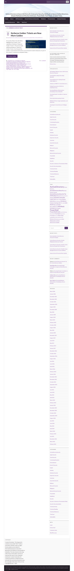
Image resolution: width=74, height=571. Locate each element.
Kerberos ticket (9, 67)
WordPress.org (53, 532)
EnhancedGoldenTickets (22, 64)
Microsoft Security (16, 37)
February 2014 (53, 433)
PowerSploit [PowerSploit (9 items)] (57, 213)
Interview (52, 140)
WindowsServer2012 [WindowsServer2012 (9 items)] (55, 220)
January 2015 (53, 405)
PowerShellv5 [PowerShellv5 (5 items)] (52, 213)
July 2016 (52, 361)
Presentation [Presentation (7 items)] (52, 215)
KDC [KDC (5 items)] (55, 201)
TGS (31, 68)
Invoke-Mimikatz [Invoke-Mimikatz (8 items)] (62, 199)
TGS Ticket (8, 69)
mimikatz (28, 67)
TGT (12, 69)
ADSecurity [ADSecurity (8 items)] (58, 195)
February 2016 (53, 371)
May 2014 (52, 426)
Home (6, 18)
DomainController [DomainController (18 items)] (59, 197)
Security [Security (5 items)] (56, 215)
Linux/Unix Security (54, 142)
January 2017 (53, 348)
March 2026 (52, 291)
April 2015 (52, 397)
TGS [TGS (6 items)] (60, 217)
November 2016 (53, 351)
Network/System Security (55, 153)
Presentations (51, 18)
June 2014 (52, 423)
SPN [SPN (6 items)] (59, 217)
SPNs (18, 22)
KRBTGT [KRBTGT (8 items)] (60, 203)
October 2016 (53, 353)
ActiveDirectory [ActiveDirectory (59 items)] (57, 187)
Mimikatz (43, 18)
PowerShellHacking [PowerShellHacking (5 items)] (63, 212)
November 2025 (53, 299)
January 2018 (53, 332)
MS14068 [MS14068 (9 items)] (52, 208)
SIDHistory (27, 68)
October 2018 (53, 325)
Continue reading (12, 56)
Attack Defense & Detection (32, 18)
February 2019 (53, 322)
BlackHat (28, 61)
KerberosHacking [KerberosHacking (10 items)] (54, 203)
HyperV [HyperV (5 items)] (57, 199)
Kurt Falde (52, 280)
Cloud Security (53, 119)
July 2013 (52, 436)
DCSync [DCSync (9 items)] (52, 197)
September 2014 (53, 415)
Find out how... (53, 64)
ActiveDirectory (11, 60)
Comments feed (53, 530)
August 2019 (53, 317)
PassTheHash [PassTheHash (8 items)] (58, 208)
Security (52, 161)
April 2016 (52, 366)
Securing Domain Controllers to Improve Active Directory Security (58, 267)
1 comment (43, 60)
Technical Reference (39, 37)
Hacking (51, 132)
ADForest (24, 61)
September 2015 (53, 384)
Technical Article (53, 168)
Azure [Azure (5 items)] (66, 195)
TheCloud (52, 176)
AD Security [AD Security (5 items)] (63, 195)
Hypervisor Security (54, 137)
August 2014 (53, 418)
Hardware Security (54, 135)
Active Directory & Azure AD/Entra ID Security (37, 11)
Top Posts (24, 22)
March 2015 (52, 400)
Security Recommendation (55, 166)
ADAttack (19, 61)
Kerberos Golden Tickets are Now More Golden (26, 34)
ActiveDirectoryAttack (20, 60)
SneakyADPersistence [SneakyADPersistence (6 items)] (54, 217)
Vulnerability (52, 179)
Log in (51, 525)
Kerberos (19, 66)
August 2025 (53, 307)
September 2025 (53, 304)
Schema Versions (61, 18)
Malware (52, 145)
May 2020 (52, 312)
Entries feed (52, 527)
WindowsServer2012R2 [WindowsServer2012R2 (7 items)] (54, 222)
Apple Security (53, 117)
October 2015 (53, 382)
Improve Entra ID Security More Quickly (58, 48)
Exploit (51, 130)
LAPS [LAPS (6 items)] (63, 203)
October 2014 (53, 413)
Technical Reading (54, 171)
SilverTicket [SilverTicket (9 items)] (60, 215)
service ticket (22, 68)
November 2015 (53, 379)
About (11, 18)
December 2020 (53, 309)
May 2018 (52, 330)
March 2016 (52, 369)
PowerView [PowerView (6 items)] (63, 213)
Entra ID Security (53, 127)
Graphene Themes (14, 569)
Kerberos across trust (26, 66)
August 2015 (53, 387)
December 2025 (53, 296)
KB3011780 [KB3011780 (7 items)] (52, 201)
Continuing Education (54, 122)
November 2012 (53, 439)
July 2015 (52, 389)
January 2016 (53, 374)
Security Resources (10, 22)
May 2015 (52, 395)
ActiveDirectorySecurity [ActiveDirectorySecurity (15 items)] (57, 190)
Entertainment (53, 124)
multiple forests (9, 68)
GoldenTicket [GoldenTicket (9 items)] (53, 199)
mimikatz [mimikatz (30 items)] (61, 206)
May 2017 (52, 343)
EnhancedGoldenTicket (11, 64)
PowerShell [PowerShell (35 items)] (54, 210)
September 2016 (53, 356)
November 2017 (53, 335)
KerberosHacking (17, 67)
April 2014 (52, 428)
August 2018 (53, 327)
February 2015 (53, 402)
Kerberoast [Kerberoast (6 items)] (58, 201)
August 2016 (53, 358)
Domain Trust (22, 62)
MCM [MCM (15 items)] (51, 204)
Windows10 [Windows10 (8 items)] (52, 219)
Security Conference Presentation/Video (27, 37)
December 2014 (53, 407)
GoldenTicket (23, 65)
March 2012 (52, 441)
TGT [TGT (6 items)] (62, 217)
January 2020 (53, 314)
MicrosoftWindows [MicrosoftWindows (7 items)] (53, 206)
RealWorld (52, 158)
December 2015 (53, 376)
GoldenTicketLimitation (11, 66)
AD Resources (19, 18)
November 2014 (53, 410)
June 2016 (52, 363)
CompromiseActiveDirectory (12, 62)
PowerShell (16, 68)
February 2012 (53, 444)
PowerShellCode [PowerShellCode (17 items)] (55, 212)
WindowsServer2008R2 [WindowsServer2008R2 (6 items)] (59, 219)
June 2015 (52, 392)
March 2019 (52, 319)
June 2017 (52, 340)
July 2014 (52, 420)
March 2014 (52, 431)
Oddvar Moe (53, 275)
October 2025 (53, 301)
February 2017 (53, 345)
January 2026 (53, 294)
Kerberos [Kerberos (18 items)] (63, 201)
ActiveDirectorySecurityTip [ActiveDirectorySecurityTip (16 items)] (58, 194)
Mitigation (52, 150)
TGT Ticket (16, 69)
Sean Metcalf (9, 37)
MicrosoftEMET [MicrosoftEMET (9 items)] (57, 204)
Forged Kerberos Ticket (14, 65)
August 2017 (53, 338)
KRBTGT (23, 67)
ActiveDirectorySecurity (11, 61)
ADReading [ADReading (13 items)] (53, 195)
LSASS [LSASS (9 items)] (65, 203)
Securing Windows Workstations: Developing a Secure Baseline (57, 276)
